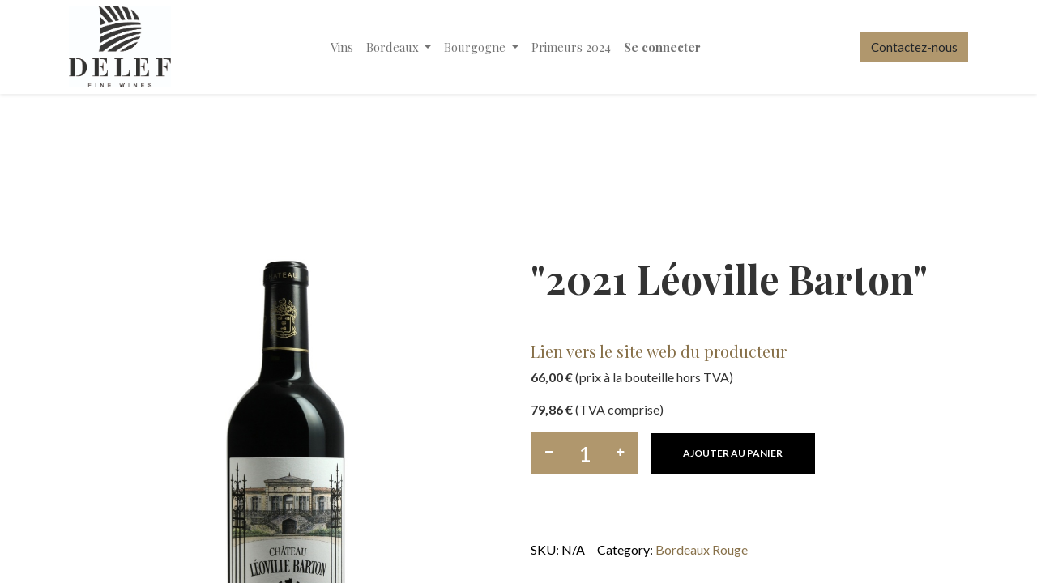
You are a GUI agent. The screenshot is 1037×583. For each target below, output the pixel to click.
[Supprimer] (549, 453)
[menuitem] (342, 47)
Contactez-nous (914, 47)
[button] (733, 453)
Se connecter (662, 47)
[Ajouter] (620, 453)
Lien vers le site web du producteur (659, 351)
